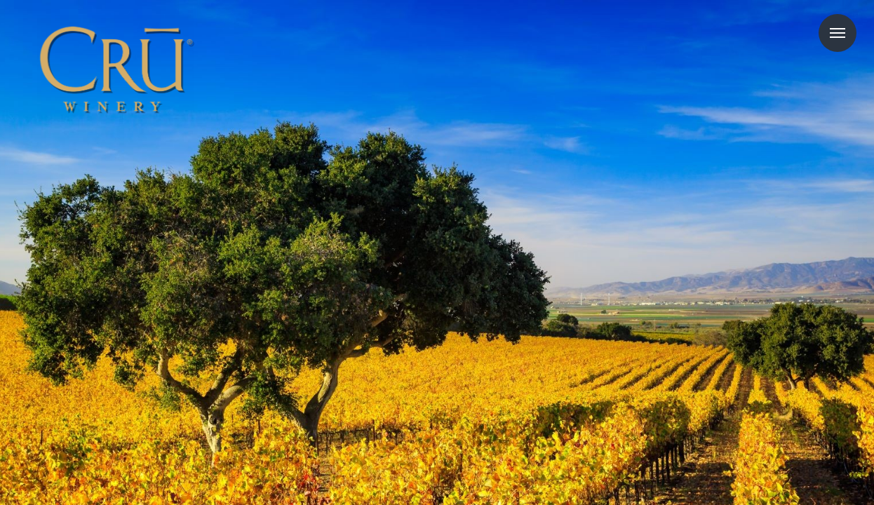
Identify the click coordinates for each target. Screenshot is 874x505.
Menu (837, 33)
